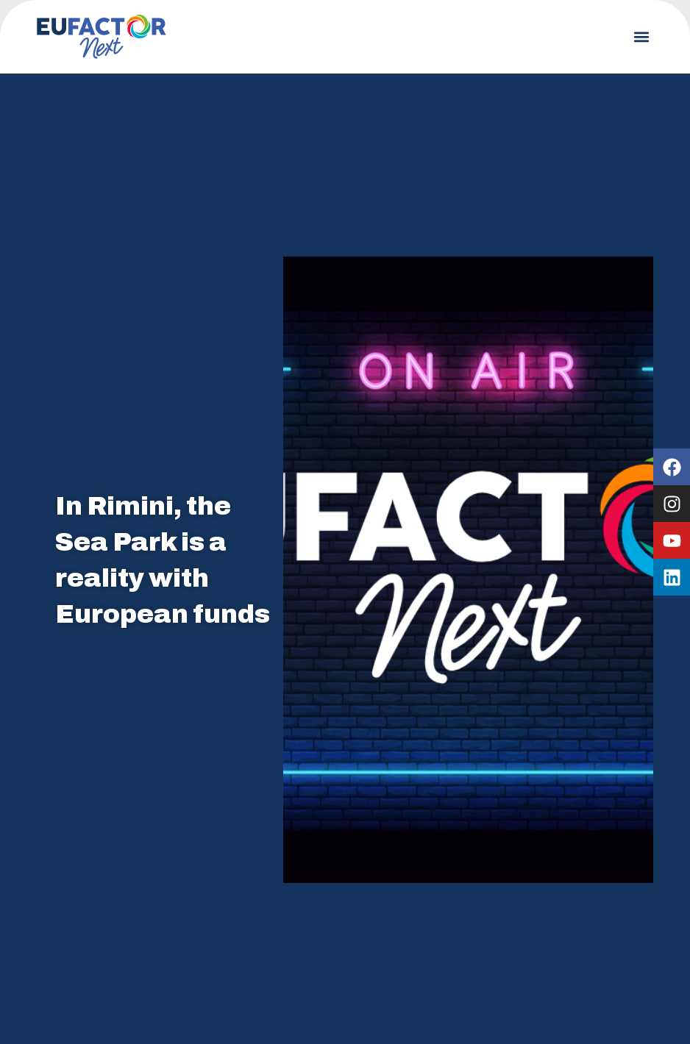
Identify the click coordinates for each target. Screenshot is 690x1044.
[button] (641, 37)
